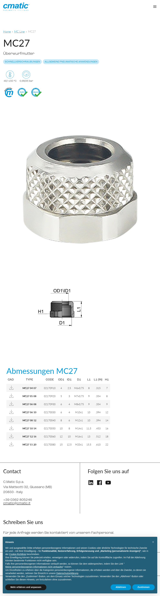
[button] (153, 542)
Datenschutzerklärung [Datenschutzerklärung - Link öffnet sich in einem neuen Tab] (67, 573)
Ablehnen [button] (121, 587)
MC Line (19, 31)
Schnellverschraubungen (22, 62)
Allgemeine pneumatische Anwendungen (71, 62)
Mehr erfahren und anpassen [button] (25, 587)
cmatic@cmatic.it (16, 503)
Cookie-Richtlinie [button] (17, 554)
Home (7, 31)
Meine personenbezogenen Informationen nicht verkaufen (34, 567)
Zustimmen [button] (143, 587)
